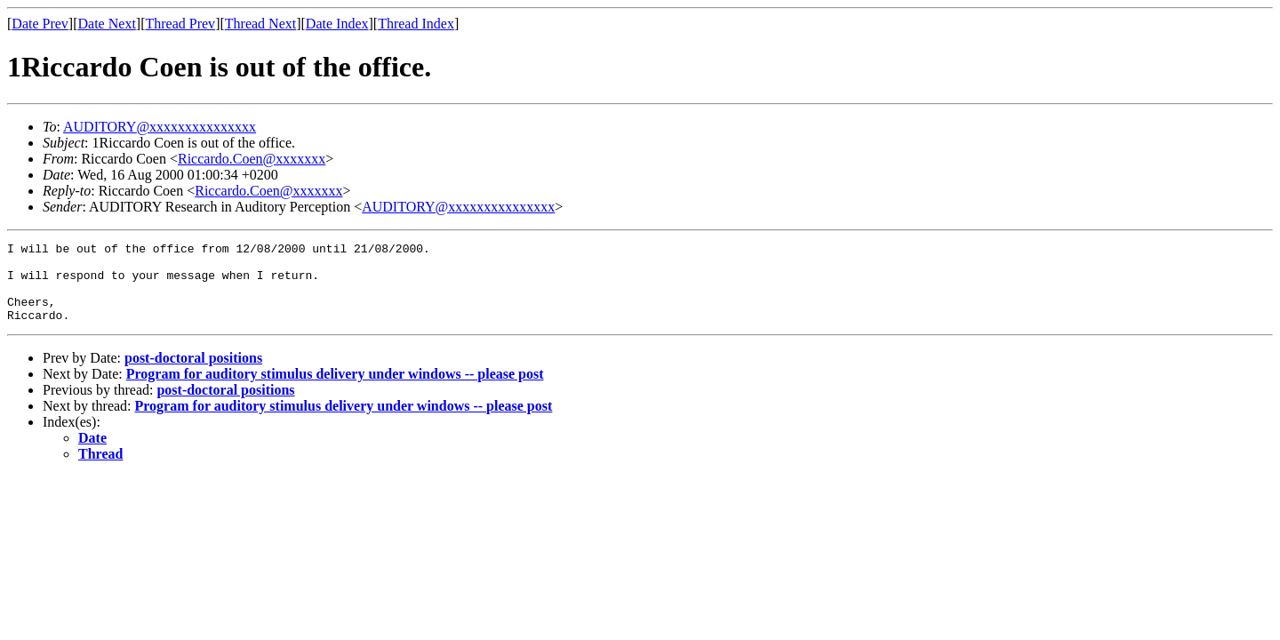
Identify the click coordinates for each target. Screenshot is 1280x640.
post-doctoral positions (193, 373)
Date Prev (40, 23)
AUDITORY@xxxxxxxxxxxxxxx (159, 126)
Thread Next (260, 23)
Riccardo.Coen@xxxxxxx (251, 158)
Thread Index (416, 23)
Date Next (107, 23)
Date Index (337, 23)
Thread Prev (180, 23)
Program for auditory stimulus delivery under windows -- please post (335, 389)
